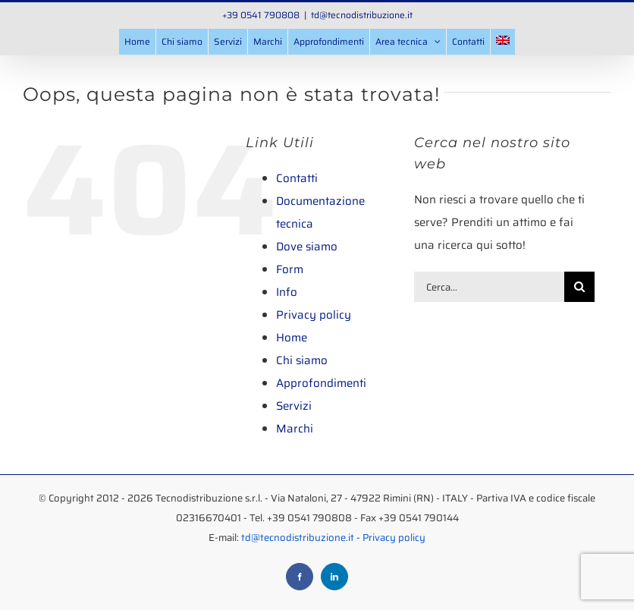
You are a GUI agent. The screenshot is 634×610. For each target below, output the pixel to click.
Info (286, 292)
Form (289, 269)
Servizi (294, 406)
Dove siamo (306, 246)
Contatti (297, 178)
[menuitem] (503, 42)
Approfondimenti (321, 383)
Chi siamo (302, 360)
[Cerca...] (489, 287)
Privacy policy (313, 315)
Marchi (294, 429)
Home (291, 338)
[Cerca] (579, 287)
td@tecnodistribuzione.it (362, 15)
